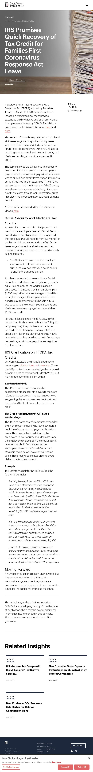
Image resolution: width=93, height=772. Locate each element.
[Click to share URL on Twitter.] (70, 107)
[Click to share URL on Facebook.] (73, 107)
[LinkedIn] (72, 751)
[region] (46, 763)
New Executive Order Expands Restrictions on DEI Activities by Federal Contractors (68, 670)
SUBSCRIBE (78, 746)
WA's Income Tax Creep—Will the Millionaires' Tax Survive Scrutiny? (23, 670)
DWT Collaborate (51, 753)
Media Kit (40, 744)
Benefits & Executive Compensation (19, 21)
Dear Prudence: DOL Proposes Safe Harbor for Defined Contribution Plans (24, 707)
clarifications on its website (35, 365)
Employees (51, 749)
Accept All (65, 767)
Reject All (82, 767)
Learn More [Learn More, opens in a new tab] (56, 762)
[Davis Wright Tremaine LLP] (14, 4)
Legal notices (40, 750)
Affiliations (41, 746)
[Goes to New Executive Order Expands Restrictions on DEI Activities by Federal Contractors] (53, 680)
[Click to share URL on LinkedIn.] (76, 107)
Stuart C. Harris (17, 80)
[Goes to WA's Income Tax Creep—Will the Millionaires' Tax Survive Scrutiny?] (10, 680)
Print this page (76, 111)
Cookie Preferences (11, 767)
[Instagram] (76, 751)
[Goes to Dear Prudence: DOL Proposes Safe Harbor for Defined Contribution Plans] (10, 717)
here (48, 127)
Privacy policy (49, 745)
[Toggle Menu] (87, 5)
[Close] (89, 758)
